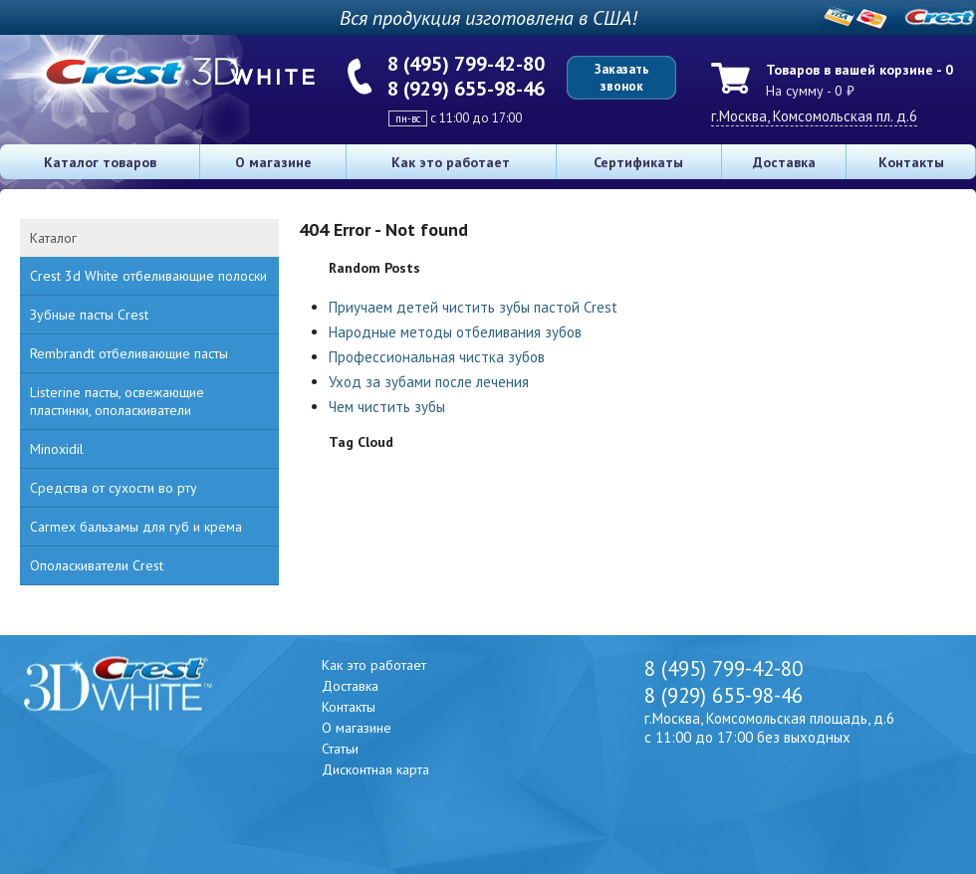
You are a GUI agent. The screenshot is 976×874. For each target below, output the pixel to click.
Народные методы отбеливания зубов (455, 332)
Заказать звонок (622, 78)
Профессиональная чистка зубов (437, 356)
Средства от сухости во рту (113, 488)
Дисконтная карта (375, 769)
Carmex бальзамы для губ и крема (136, 527)
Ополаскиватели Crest (96, 565)
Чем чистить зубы (387, 406)
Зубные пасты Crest (89, 315)
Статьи (340, 749)
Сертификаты (638, 162)
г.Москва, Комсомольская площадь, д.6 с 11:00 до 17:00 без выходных (769, 728)
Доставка (784, 162)
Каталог (53, 238)
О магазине (273, 162)
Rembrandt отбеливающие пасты (129, 353)
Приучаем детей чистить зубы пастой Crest (473, 307)
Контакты (911, 162)
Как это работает (450, 162)
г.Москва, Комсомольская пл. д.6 (814, 116)
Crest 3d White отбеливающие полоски (148, 276)
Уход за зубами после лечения (429, 381)
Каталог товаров (100, 162)
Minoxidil (57, 449)
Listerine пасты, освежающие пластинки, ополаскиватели (117, 401)
